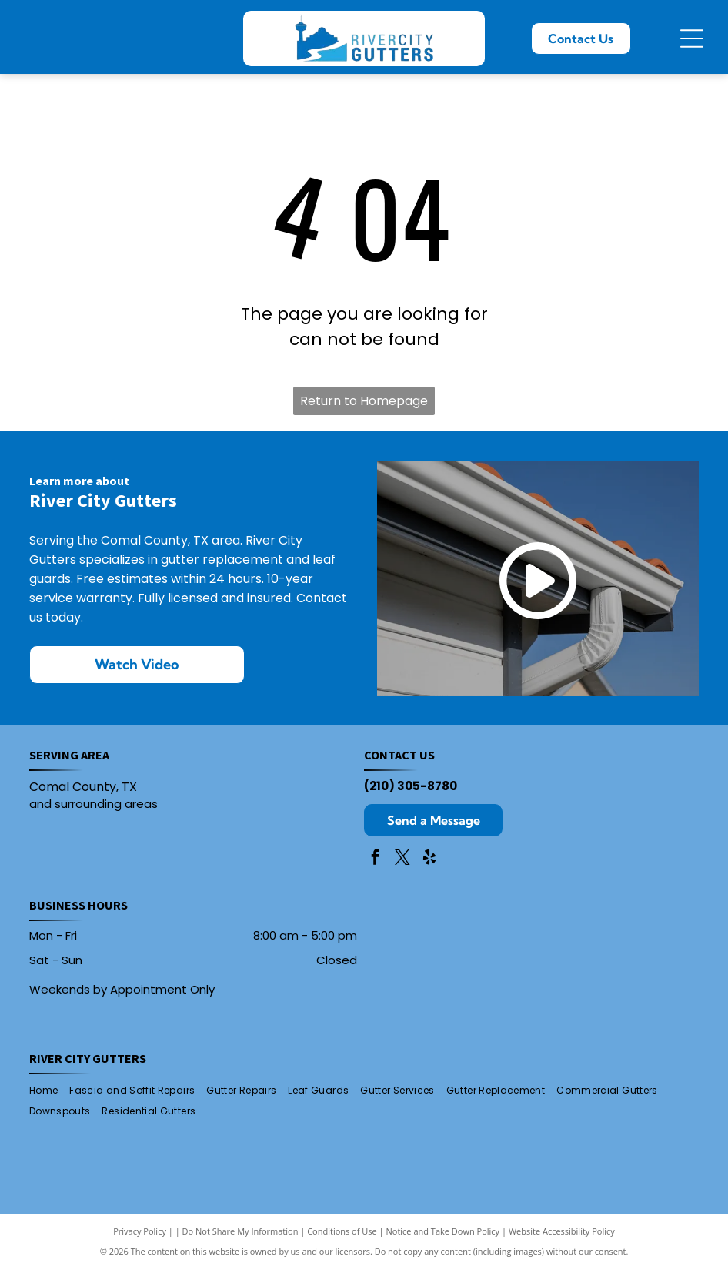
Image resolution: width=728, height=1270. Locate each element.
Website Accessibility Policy (562, 1231)
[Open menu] (691, 38)
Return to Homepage (364, 401)
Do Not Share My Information (240, 1231)
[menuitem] (49, 1091)
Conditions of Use (342, 1231)
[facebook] (375, 859)
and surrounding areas (93, 804)
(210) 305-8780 (410, 786)
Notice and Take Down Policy (443, 1231)
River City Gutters (87, 1058)
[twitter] (402, 859)
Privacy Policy (139, 1231)
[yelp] (429, 859)
